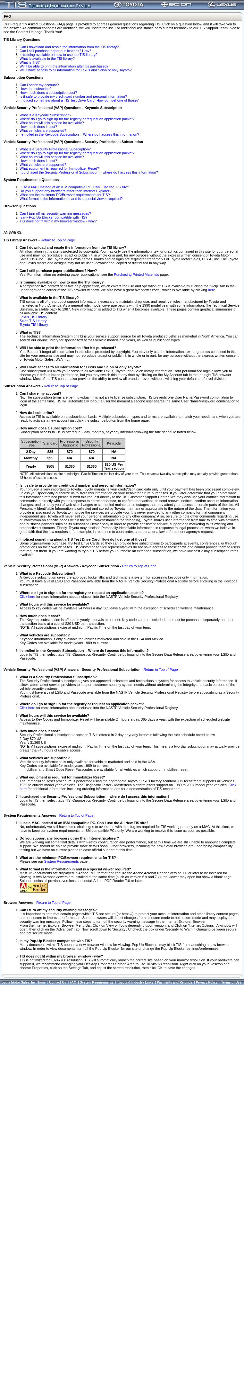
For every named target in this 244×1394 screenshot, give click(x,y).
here (212, 290)
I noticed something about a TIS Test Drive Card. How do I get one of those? (79, 100)
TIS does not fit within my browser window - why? (58, 221)
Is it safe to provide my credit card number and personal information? (73, 96)
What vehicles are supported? (43, 130)
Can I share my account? (39, 85)
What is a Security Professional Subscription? (55, 149)
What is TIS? (30, 62)
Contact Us (57, 982)
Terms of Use (231, 982)
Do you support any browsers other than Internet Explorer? (65, 191)
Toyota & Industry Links (135, 982)
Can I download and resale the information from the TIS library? (69, 47)
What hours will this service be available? (52, 123)
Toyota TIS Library (34, 325)
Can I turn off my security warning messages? (55, 213)
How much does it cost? (38, 127)
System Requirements (61, 861)
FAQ (73, 982)
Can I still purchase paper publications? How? (55, 51)
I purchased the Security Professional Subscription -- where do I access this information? (89, 172)
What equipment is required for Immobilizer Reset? (59, 168)
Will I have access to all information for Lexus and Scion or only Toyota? (76, 70)
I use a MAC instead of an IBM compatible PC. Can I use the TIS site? (74, 187)
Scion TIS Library (33, 321)
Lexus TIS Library (33, 317)
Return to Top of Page (58, 240)
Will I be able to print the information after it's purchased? (64, 66)
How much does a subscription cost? (48, 92)
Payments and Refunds (174, 982)
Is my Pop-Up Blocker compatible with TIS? (53, 217)
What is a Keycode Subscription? (45, 115)
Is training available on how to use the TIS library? (58, 55)
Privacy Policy (207, 982)
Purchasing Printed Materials (136, 274)
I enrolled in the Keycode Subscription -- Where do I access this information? (79, 134)
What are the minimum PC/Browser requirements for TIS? (65, 195)
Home (41, 982)
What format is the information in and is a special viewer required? (71, 199)
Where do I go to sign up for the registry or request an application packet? (77, 119)
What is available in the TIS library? (47, 58)
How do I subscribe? (36, 89)
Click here (27, 596)
